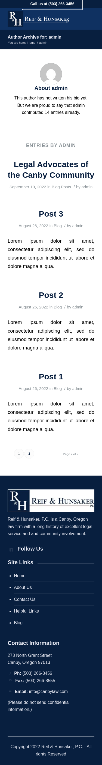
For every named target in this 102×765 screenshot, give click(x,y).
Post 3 (51, 213)
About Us (23, 587)
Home (20, 575)
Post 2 (51, 295)
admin (87, 187)
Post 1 (51, 376)
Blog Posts (61, 187)
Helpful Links (26, 611)
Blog (58, 226)
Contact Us (24, 599)
